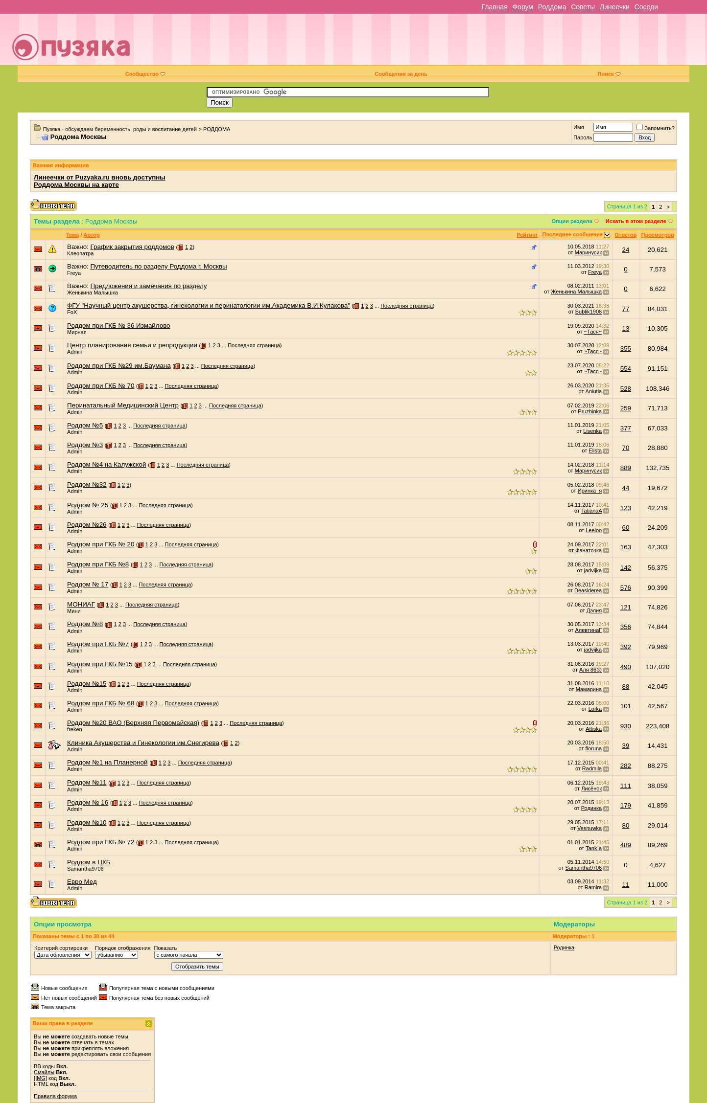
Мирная (77, 332)
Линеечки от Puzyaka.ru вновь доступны (99, 177)
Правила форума (55, 1096)
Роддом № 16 (87, 802)
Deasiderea (588, 590)
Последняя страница (406, 306)
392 (625, 647)
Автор (92, 235)
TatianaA (591, 511)
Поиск (609, 74)
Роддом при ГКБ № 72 (100, 842)
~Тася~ (593, 332)
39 (626, 745)
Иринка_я (590, 491)
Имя (578, 127)
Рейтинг (527, 235)
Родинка (591, 808)
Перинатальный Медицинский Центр (123, 405)
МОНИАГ (81, 604)
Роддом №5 (85, 425)
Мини (74, 611)
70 (626, 447)
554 (625, 368)
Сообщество (145, 74)
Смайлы (44, 1072)
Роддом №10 (86, 822)
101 (625, 706)
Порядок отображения (122, 948)
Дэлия (594, 610)
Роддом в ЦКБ (88, 862)
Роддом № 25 (87, 505)
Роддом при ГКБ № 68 (100, 703)
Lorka (595, 709)
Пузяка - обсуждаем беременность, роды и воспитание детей (120, 129)
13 (626, 328)
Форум (522, 7)
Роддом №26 (86, 524)
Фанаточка (588, 550)
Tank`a (594, 848)
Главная (494, 7)
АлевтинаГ (588, 630)
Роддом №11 (86, 782)
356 (625, 626)
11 (626, 884)
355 (625, 348)
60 (626, 527)
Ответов (625, 235)
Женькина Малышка (92, 292)
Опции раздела (571, 221)
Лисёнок (591, 788)
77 (626, 309)
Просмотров (657, 235)
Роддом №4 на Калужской (106, 464)
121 (625, 607)
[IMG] (40, 1078)
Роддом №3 (85, 445)
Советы (583, 7)
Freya (74, 273)
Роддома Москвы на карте (76, 184)
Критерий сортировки (61, 948)
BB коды (44, 1066)
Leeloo (594, 530)
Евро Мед (82, 881)
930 (625, 726)
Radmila (592, 768)
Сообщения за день (401, 74)
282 (625, 765)
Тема (72, 235)
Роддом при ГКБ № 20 (100, 544)
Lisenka (592, 431)
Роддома (552, 7)
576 (625, 587)
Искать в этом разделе (636, 221)
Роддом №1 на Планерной (107, 762)
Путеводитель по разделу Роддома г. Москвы (159, 266)
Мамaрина (589, 689)
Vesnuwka (589, 828)
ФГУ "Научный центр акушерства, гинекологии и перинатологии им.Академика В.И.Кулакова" (208, 305)
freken (74, 729)
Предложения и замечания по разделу (149, 286)
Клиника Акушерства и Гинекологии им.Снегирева (143, 742)
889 (625, 468)
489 (625, 845)
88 (626, 686)
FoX (72, 312)
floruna (594, 748)
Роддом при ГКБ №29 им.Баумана (118, 365)
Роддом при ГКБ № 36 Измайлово (118, 325)
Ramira (593, 887)
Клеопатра (80, 253)
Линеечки (615, 7)
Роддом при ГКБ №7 (98, 644)
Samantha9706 (85, 869)
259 (625, 408)
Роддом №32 (86, 484)
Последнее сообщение (572, 234)
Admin (74, 352)
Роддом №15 (86, 683)
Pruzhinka (590, 411)
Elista (595, 450)
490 (625, 667)
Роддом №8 (85, 624)
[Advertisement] (422, 43)
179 (625, 805)
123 (625, 508)
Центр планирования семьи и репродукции (132, 345)
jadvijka (593, 570)
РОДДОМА (216, 129)
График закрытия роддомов (132, 246)
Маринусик (588, 252)
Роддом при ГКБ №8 (98, 564)
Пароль (582, 137)
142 (625, 567)
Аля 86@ (590, 670)
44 (626, 488)
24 (626, 249)
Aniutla (594, 391)
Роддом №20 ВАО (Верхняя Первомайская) (133, 722)
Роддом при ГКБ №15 (100, 664)
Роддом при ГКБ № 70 (100, 385)
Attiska (594, 729)
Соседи (646, 7)
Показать (165, 948)
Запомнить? (655, 128)
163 (625, 547)
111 (625, 785)
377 (625, 428)
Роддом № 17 (87, 584)
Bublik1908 (588, 312)
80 (626, 825)
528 (625, 388)
